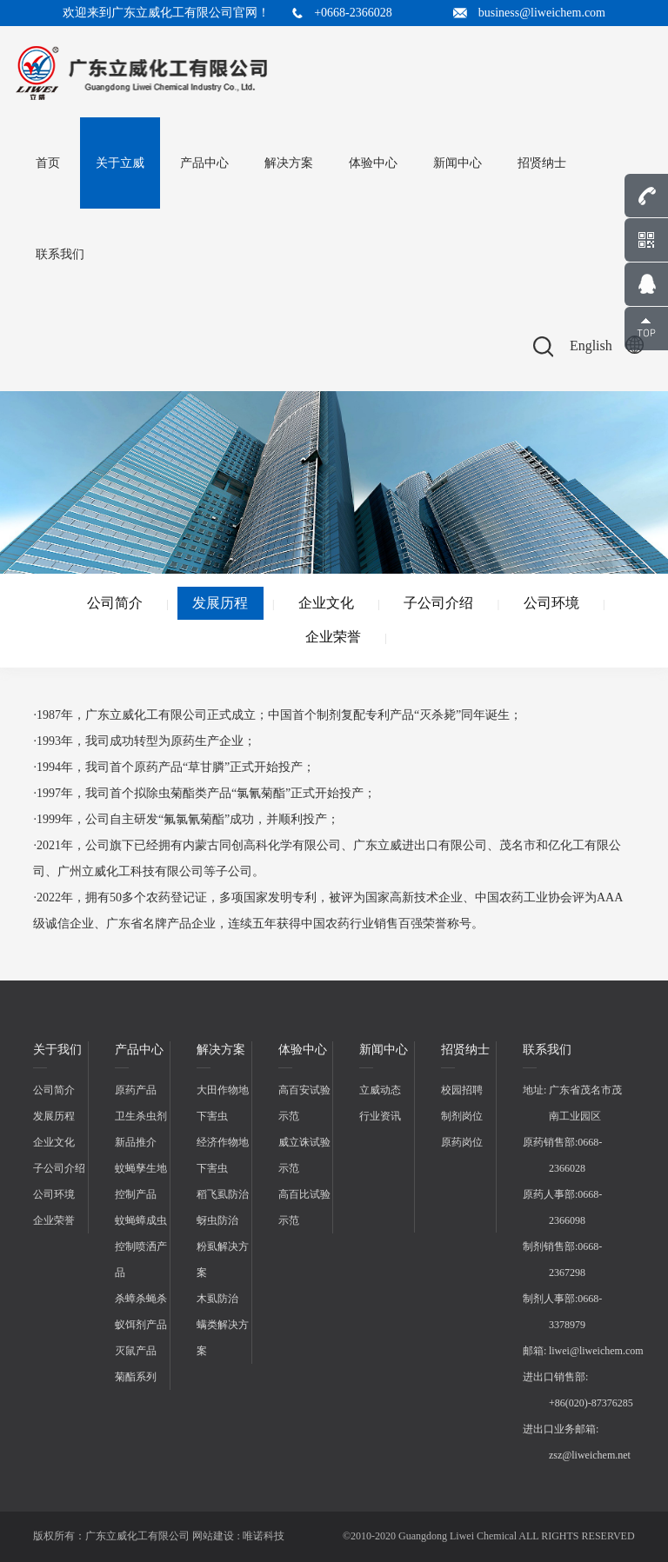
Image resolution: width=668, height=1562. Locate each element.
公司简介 (115, 602)
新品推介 (136, 1142)
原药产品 (136, 1090)
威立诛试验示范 (304, 1155)
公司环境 (551, 602)
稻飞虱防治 (223, 1194)
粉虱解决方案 (223, 1259)
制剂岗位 (462, 1116)
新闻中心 (457, 162)
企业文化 (326, 602)
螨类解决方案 (223, 1338)
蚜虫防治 (217, 1220)
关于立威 (120, 162)
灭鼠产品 (136, 1351)
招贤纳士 (542, 162)
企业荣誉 (333, 636)
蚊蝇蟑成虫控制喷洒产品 (141, 1246)
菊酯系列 (136, 1377)
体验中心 (373, 162)
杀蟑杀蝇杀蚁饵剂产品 (141, 1312)
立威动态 (380, 1090)
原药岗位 (462, 1142)
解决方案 (288, 162)
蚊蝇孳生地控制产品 (141, 1181)
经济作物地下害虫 (223, 1155)
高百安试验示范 (304, 1103)
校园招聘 (462, 1090)
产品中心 (204, 162)
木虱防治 (217, 1299)
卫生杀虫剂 (141, 1116)
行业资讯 (380, 1116)
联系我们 (60, 254)
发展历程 (220, 602)
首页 (48, 162)
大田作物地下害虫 (223, 1103)
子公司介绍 (438, 602)
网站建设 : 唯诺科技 (238, 1536)
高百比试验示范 (304, 1207)
